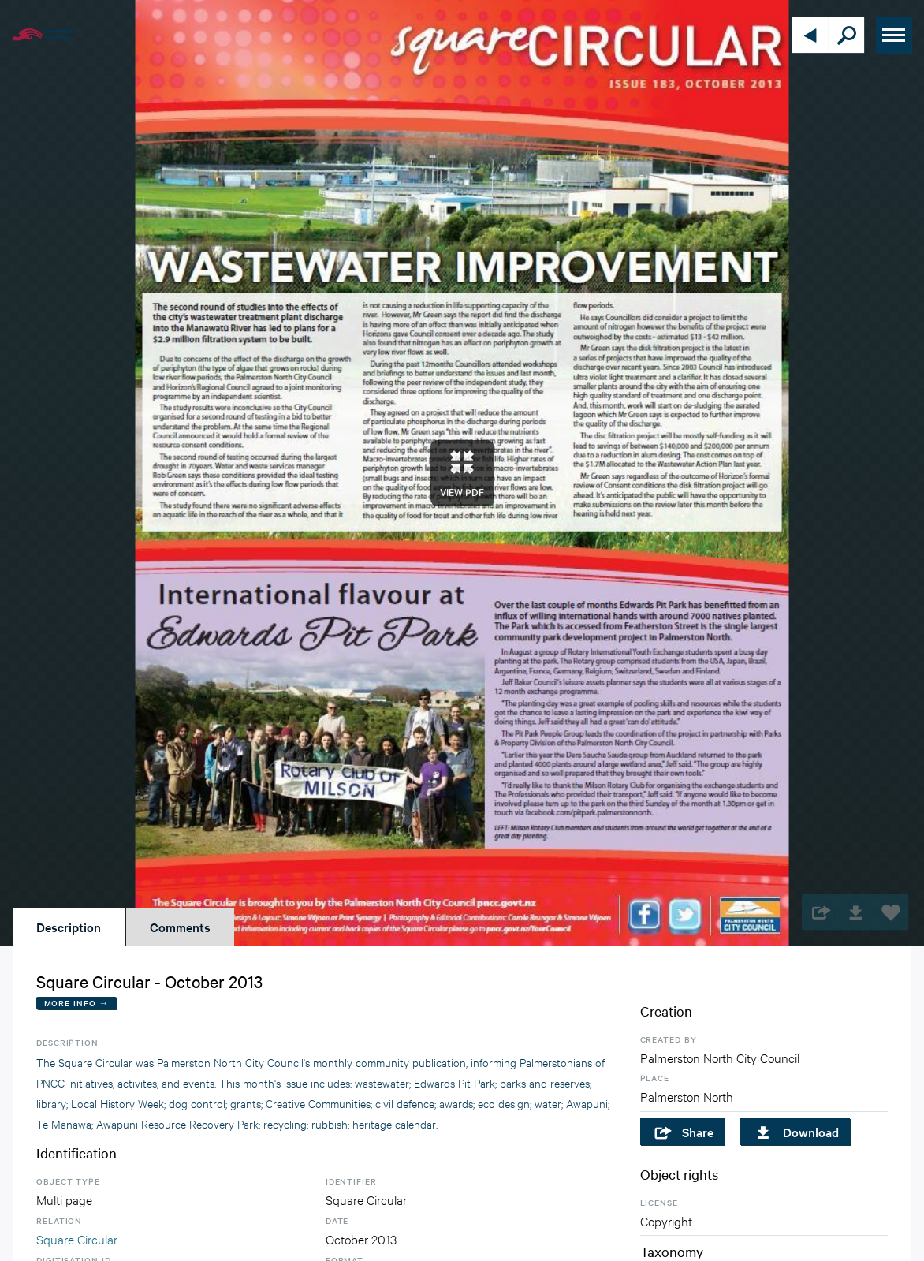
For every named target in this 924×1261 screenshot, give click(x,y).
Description (68, 926)
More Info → (77, 1003)
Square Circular (76, 1238)
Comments (180, 926)
